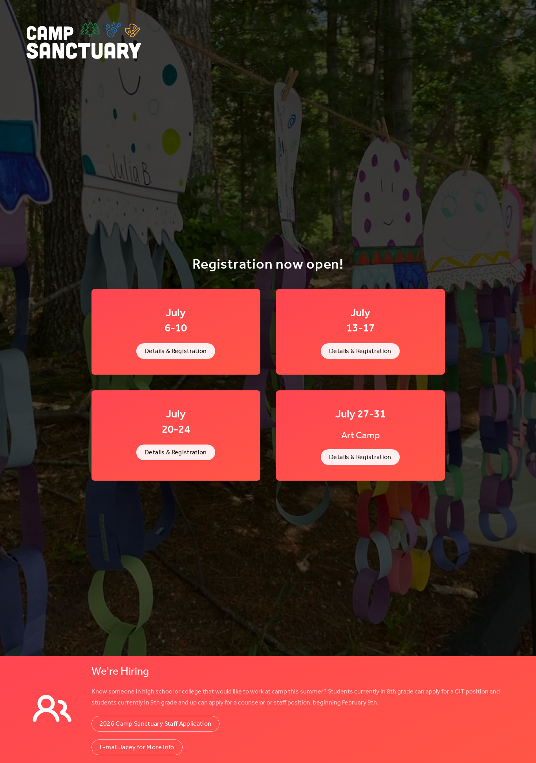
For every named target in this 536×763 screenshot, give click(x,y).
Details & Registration (176, 351)
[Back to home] (84, 41)
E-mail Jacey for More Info (137, 747)
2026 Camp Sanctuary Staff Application (156, 723)
